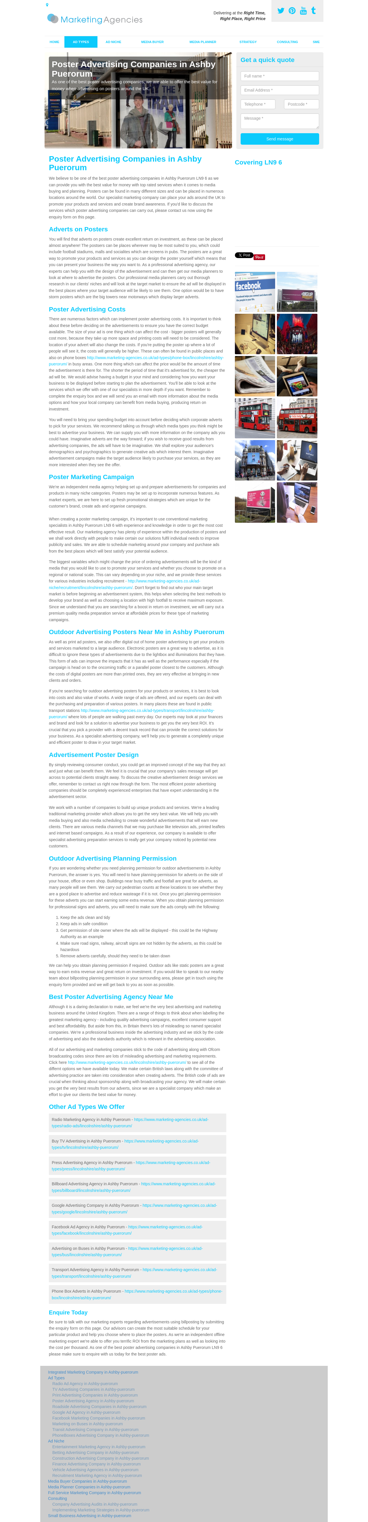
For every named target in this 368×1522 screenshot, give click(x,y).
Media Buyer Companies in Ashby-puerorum (87, 1481)
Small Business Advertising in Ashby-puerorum (89, 1515)
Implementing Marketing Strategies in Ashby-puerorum (101, 1510)
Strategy (248, 42)
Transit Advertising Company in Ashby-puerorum (95, 1429)
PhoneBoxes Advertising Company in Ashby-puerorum (100, 1435)
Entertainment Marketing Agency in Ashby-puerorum (98, 1446)
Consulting (287, 42)
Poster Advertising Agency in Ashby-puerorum (93, 1401)
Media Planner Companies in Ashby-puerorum (89, 1487)
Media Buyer (152, 42)
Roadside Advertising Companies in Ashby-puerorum (99, 1406)
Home (55, 42)
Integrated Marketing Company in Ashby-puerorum (93, 1372)
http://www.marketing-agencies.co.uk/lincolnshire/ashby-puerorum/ (127, 1062)
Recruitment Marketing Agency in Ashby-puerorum (97, 1475)
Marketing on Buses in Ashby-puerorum (87, 1424)
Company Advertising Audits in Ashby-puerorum (94, 1504)
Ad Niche (113, 42)
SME (316, 42)
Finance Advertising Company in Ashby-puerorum (96, 1464)
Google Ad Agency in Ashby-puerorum (86, 1412)
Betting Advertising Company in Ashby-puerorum (95, 1452)
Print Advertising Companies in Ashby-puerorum (95, 1395)
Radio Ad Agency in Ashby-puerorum (85, 1383)
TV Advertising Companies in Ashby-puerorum (93, 1389)
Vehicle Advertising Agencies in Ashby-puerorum (95, 1469)
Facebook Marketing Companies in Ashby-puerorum (98, 1418)
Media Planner (202, 42)
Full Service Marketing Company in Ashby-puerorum (94, 1492)
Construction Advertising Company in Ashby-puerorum (100, 1458)
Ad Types (81, 42)
